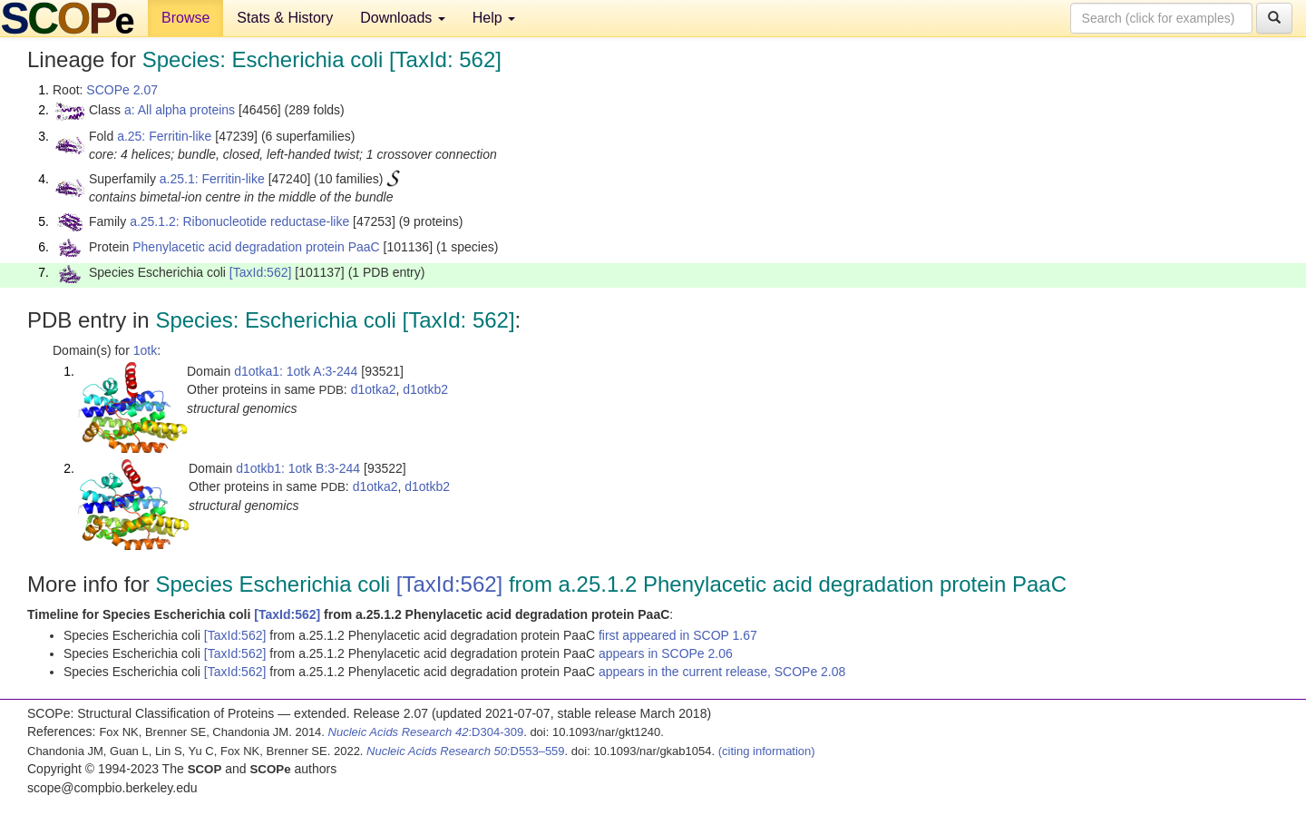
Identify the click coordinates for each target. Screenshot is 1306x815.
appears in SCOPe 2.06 (666, 653)
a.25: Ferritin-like (164, 136)
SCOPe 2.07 (122, 90)
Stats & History (285, 17)
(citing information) (766, 751)
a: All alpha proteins (179, 110)
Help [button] (494, 17)
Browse (185, 17)
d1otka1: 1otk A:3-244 (295, 371)
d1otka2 (373, 389)
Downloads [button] (402, 17)
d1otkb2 (425, 389)
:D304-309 (426, 732)
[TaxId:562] (260, 272)
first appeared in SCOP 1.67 (678, 635)
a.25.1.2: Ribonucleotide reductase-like (239, 221)
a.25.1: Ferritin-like (212, 179)
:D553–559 (465, 751)
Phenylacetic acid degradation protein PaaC (255, 247)
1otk (145, 350)
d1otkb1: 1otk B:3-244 (298, 468)
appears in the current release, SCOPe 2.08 (722, 671)
